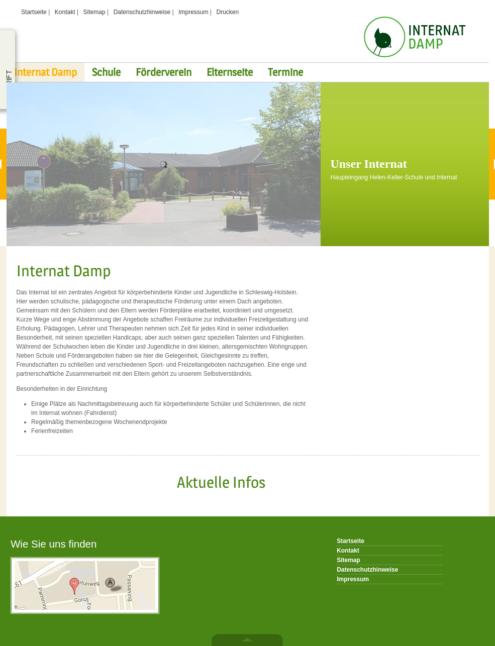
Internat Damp (45, 72)
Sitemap (94, 12)
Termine (285, 72)
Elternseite (230, 72)
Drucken (228, 12)
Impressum (193, 12)
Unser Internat (369, 163)
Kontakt (65, 12)
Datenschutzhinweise (142, 12)
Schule (106, 72)
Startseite (34, 12)
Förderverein (163, 72)
